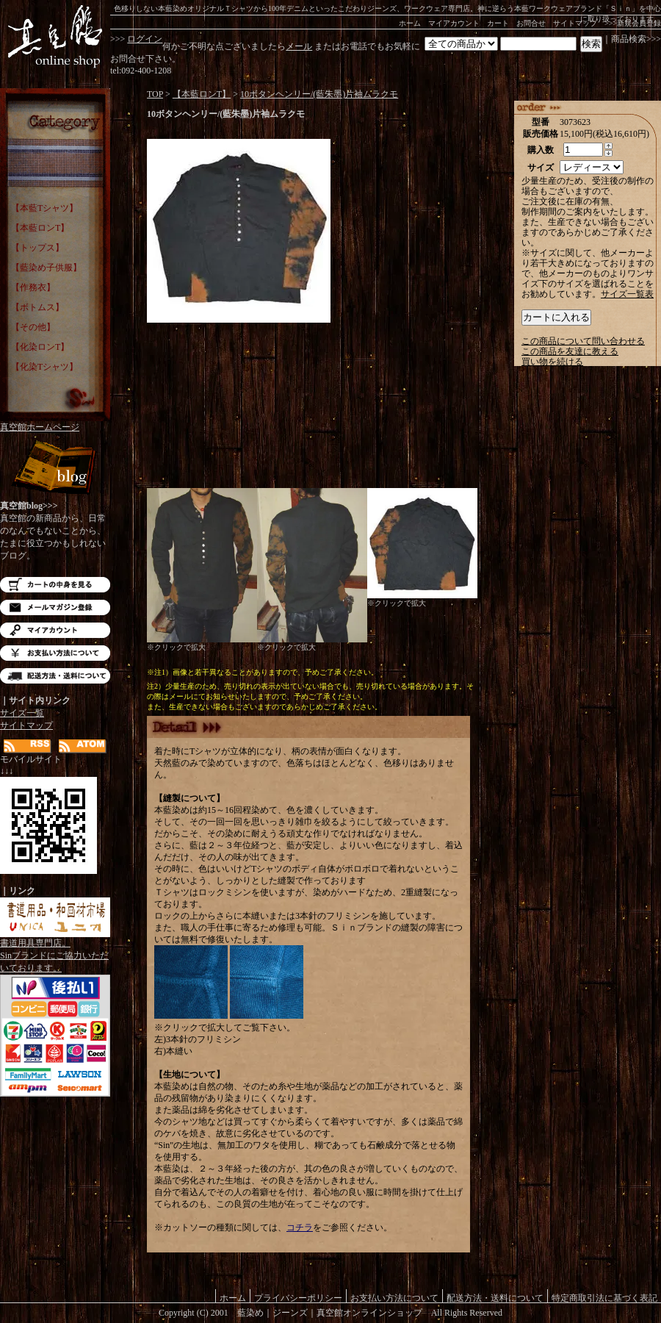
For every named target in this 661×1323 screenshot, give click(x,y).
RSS (27, 746)
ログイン (144, 39)
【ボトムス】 (37, 307)
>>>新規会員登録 (632, 23)
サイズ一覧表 (627, 294)
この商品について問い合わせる (583, 341)
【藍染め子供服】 (46, 267)
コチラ (299, 1227)
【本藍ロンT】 (40, 228)
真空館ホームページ (39, 427)
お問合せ (531, 23)
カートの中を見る (55, 584)
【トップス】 (37, 248)
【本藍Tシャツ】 (44, 208)
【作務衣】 (33, 287)
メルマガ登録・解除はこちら (55, 607)
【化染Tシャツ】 (44, 367)
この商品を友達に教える (569, 351)
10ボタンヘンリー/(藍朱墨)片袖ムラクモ (319, 94)
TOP (155, 94)
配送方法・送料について (55, 676)
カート (498, 23)
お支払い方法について (55, 653)
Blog (55, 468)
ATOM (82, 746)
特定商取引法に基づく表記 (604, 1297)
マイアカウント (454, 23)
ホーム (410, 23)
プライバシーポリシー (298, 1297)
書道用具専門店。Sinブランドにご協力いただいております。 (55, 951)
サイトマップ (575, 23)
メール (299, 46)
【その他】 (33, 327)
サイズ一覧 (22, 713)
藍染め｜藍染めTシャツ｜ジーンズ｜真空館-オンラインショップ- (55, 37)
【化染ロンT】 (40, 347)
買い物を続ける (552, 361)
